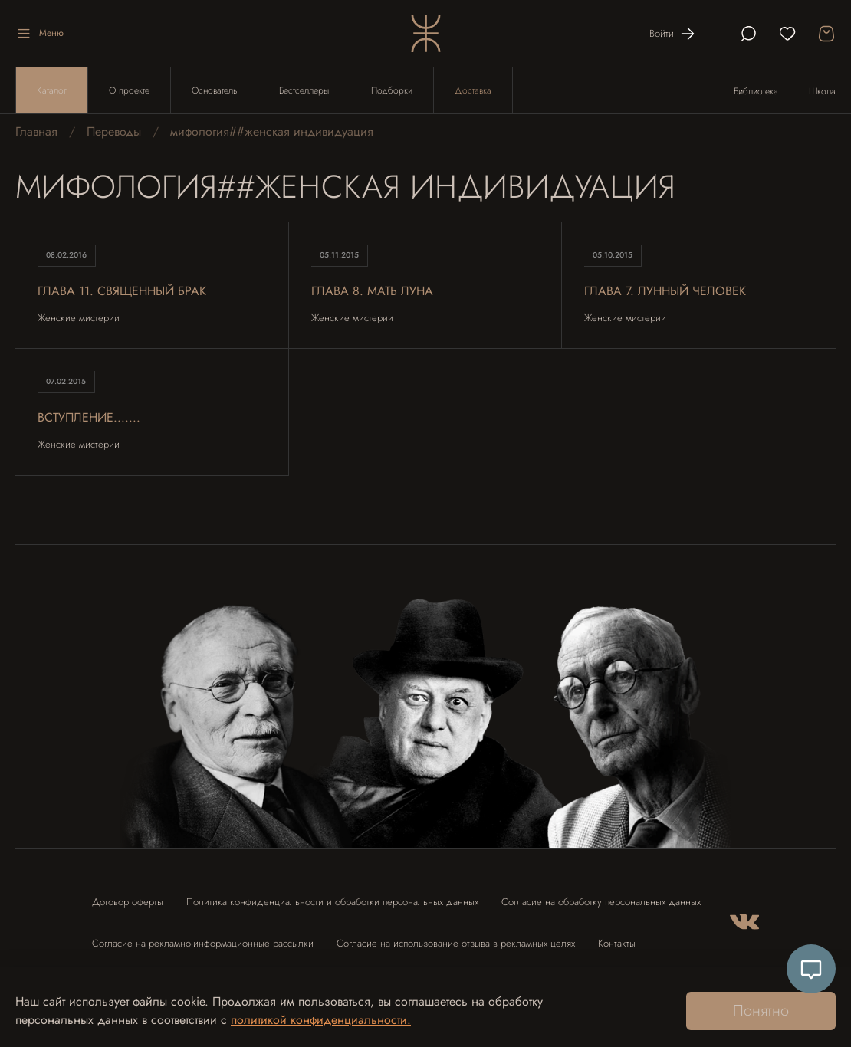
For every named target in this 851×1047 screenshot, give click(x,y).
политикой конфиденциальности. (321, 1020)
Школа (822, 91)
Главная (36, 131)
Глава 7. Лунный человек (665, 291)
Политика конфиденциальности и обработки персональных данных (332, 901)
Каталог (52, 90)
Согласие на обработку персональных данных (601, 901)
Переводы (114, 131)
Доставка (473, 90)
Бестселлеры (304, 90)
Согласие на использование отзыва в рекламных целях (456, 943)
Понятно (761, 1010)
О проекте (129, 90)
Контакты (617, 943)
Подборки (391, 90)
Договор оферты (127, 901)
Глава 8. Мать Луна (372, 291)
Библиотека (756, 91)
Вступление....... (89, 417)
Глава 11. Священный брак (122, 291)
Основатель (214, 90)
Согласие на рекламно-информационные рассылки (203, 943)
